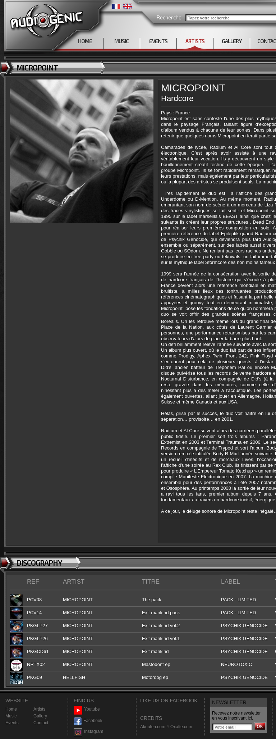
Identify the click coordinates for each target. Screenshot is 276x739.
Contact (40, 722)
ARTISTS (194, 41)
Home (11, 709)
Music (11, 716)
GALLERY (232, 41)
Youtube (87, 709)
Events (12, 722)
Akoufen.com (152, 726)
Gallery (40, 716)
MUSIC (121, 41)
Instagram (88, 731)
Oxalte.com (181, 726)
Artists (39, 709)
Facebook (88, 720)
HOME (85, 41)
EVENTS (158, 41)
